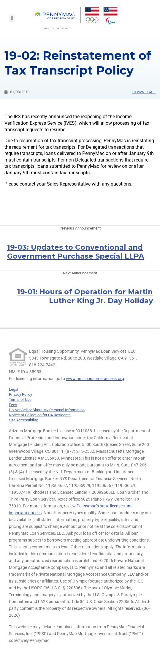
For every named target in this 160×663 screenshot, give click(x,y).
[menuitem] (58, 18)
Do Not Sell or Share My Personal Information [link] (47, 410)
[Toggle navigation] (12, 18)
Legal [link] (13, 389)
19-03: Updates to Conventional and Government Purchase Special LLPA (75, 251)
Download (144, 92)
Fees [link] (13, 405)
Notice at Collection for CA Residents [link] (40, 415)
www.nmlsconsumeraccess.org (95, 378)
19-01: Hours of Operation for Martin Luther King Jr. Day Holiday (85, 296)
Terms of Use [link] (20, 399)
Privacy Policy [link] (20, 394)
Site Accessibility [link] (23, 420)
